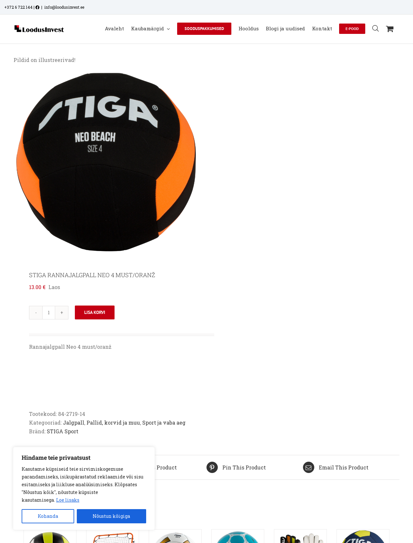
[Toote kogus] (48, 312)
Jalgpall (73, 422)
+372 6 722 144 (18, 7)
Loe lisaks (67, 500)
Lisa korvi (94, 312)
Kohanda (48, 516)
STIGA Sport (62, 431)
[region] (84, 488)
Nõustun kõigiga (111, 516)
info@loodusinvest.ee (64, 7)
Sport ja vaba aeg (164, 422)
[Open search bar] (375, 28)
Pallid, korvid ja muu (113, 422)
